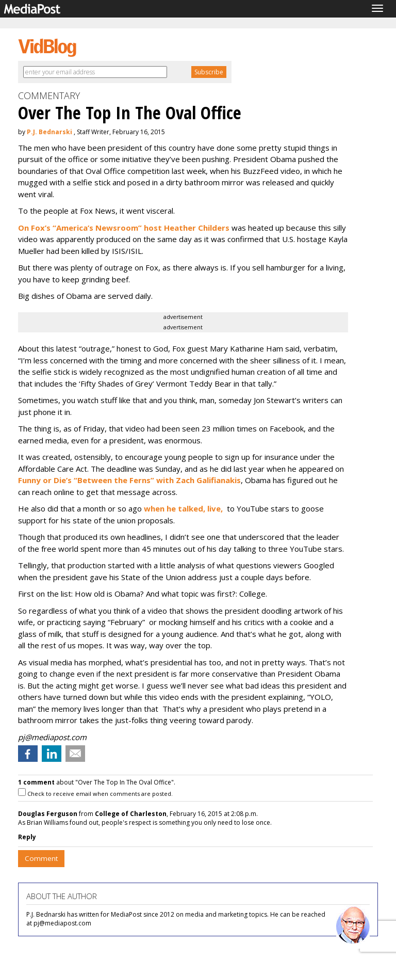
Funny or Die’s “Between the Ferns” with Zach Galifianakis (129, 480)
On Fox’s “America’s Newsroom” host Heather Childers (125, 227)
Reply (27, 837)
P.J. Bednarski (49, 131)
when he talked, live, (183, 508)
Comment (41, 858)
